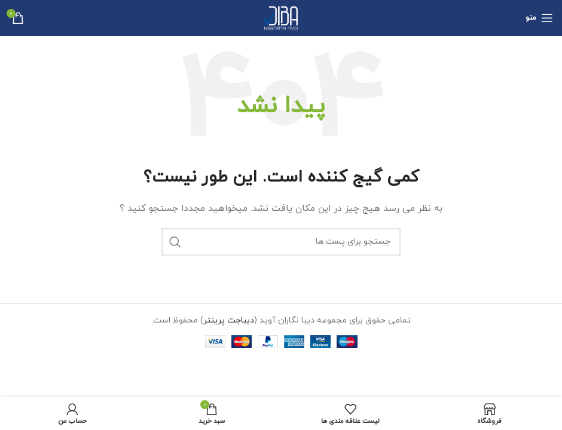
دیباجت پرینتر (228, 320)
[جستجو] (281, 242)
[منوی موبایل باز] (539, 18)
